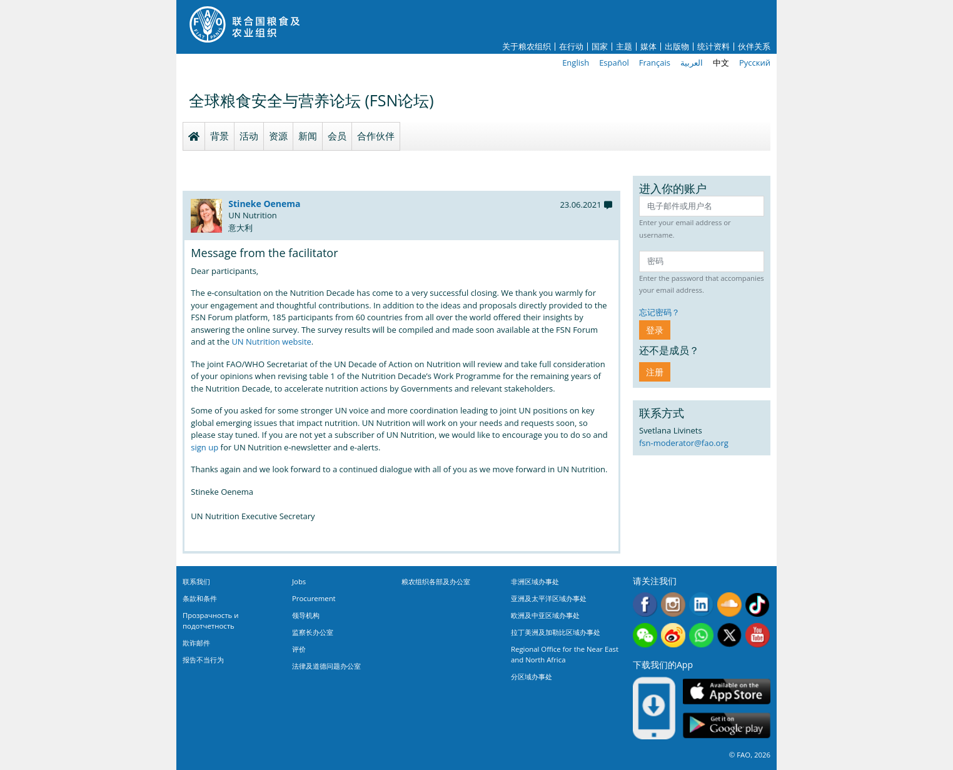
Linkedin (701, 604)
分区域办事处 (531, 676)
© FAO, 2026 (749, 754)
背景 (219, 135)
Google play (726, 725)
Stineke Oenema (264, 204)
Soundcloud (729, 604)
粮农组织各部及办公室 (435, 581)
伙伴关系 (754, 47)
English (575, 62)
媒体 (648, 47)
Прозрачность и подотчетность (210, 620)
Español (614, 62)
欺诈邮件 (196, 642)
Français (654, 62)
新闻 (307, 135)
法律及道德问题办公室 (326, 666)
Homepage (193, 136)
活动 (249, 135)
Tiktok (757, 604)
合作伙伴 (376, 135)
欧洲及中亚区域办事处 (545, 615)
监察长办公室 (312, 632)
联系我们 (196, 581)
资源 (278, 135)
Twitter (729, 635)
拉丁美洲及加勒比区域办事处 (555, 632)
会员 (337, 135)
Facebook (645, 604)
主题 (624, 47)
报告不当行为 (203, 659)
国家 (600, 47)
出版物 (677, 47)
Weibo (673, 635)
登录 (654, 330)
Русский (754, 62)
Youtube (757, 635)
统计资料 (713, 47)
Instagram (673, 604)
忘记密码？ (659, 312)
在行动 (571, 47)
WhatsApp (701, 635)
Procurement (314, 598)
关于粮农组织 (526, 47)
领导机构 (306, 615)
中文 (721, 62)
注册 (654, 372)
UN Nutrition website (271, 341)
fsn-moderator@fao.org (684, 442)
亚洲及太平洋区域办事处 (549, 598)
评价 (299, 649)
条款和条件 (200, 598)
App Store (726, 691)
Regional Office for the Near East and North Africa (564, 654)
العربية (691, 62)
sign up (204, 447)
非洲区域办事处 (535, 581)
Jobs (299, 581)
